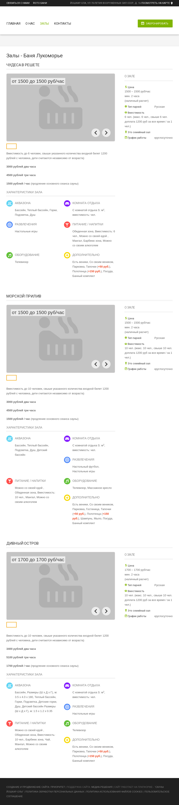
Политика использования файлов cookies (114, 791)
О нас (30, 23)
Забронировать (157, 23)
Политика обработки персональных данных (54, 791)
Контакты (62, 23)
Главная (13, 23)
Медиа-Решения (101, 787)
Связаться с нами (18, 3)
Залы (44, 23)
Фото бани (40, 3)
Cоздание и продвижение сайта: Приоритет (35, 787)
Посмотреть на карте (155, 3)
